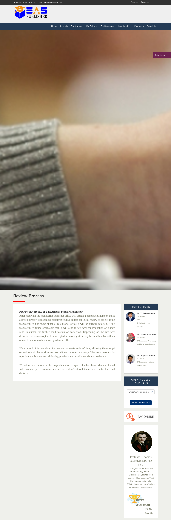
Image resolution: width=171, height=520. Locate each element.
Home (54, 26)
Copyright (151, 26)
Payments (139, 26)
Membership (124, 26)
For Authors (77, 26)
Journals (64, 26)
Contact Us (145, 2)
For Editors (92, 26)
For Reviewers (108, 26)
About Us (134, 2)
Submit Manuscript (141, 402)
